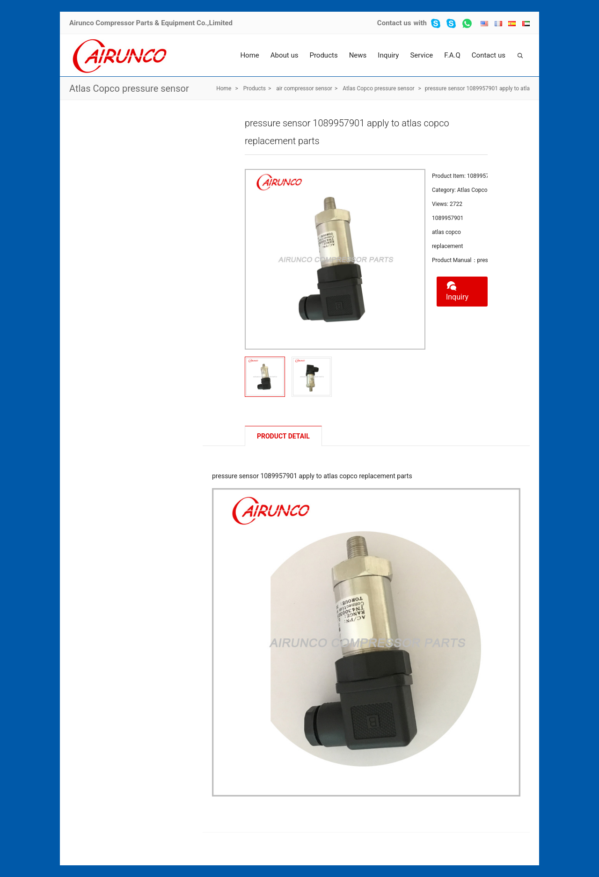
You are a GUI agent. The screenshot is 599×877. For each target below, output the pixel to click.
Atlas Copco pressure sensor (129, 88)
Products (323, 55)
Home (249, 55)
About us (284, 55)
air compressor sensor (304, 88)
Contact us (394, 23)
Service (421, 55)
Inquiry (388, 55)
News (358, 55)
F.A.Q (452, 55)
